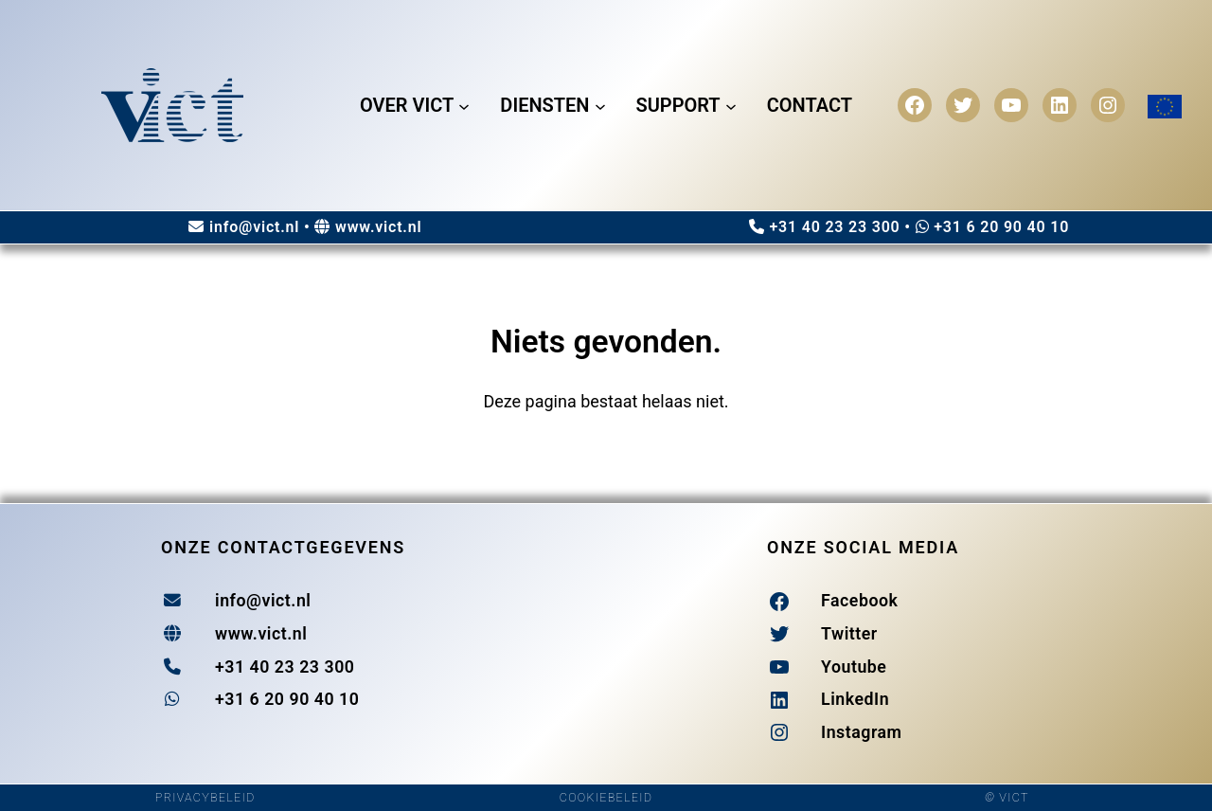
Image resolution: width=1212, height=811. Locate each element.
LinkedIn (855, 699)
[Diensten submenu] (600, 105)
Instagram (861, 732)
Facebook (860, 600)
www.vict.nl (378, 227)
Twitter (849, 633)
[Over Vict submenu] (464, 105)
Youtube (853, 667)
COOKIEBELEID (606, 797)
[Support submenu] (731, 105)
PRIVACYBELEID (205, 797)
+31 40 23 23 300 (834, 227)
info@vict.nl (254, 227)
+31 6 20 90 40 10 (1001, 227)
